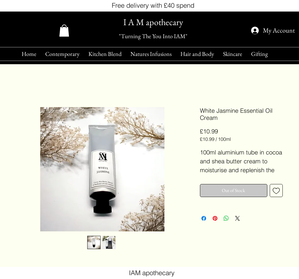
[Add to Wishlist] (276, 190)
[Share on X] (237, 218)
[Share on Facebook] (203, 218)
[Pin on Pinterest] (215, 218)
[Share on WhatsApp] (226, 218)
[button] (64, 31)
